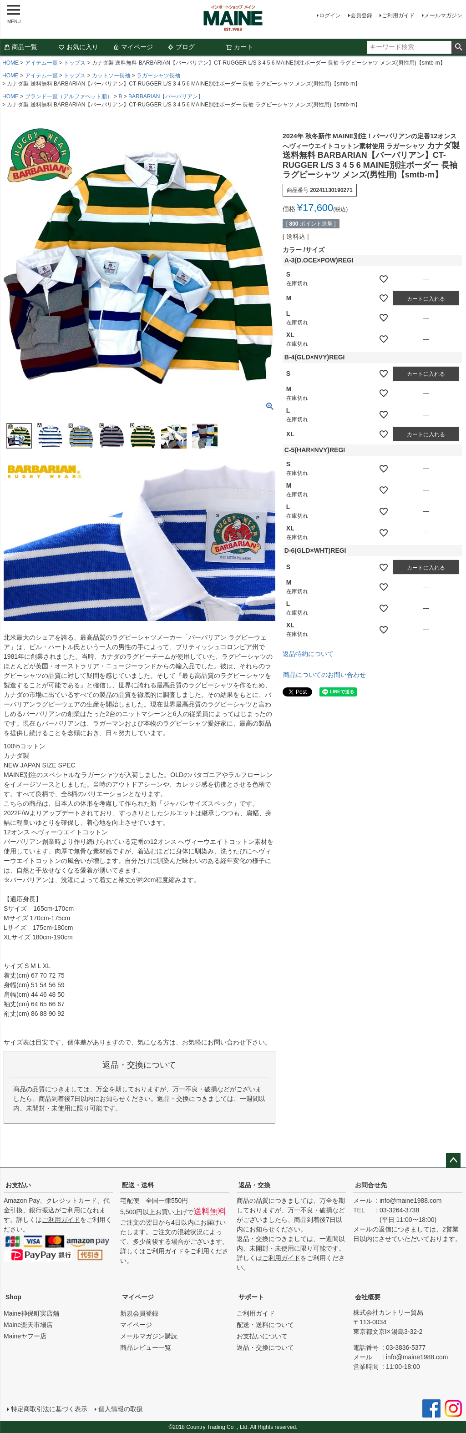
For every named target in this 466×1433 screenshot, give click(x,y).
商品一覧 (20, 46)
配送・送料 (138, 1185)
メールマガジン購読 (148, 1336)
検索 (458, 47)
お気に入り (78, 46)
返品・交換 (254, 1185)
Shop (13, 1297)
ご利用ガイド (398, 15)
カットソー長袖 (111, 75)
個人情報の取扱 (120, 1409)
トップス (75, 63)
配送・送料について (265, 1324)
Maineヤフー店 (25, 1336)
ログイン (330, 15)
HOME (10, 63)
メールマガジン (443, 15)
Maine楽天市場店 (28, 1324)
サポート (251, 1297)
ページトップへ (453, 1160)
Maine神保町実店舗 (31, 1313)
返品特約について (308, 653)
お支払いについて (262, 1336)
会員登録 (361, 15)
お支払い (18, 1185)
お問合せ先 (371, 1185)
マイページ (133, 46)
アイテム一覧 (41, 63)
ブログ (181, 46)
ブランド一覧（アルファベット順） (68, 96)
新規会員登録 (139, 1313)
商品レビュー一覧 (145, 1347)
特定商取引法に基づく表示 (49, 1409)
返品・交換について (265, 1347)
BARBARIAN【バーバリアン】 (165, 96)
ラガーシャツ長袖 (158, 75)
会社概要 (367, 1297)
